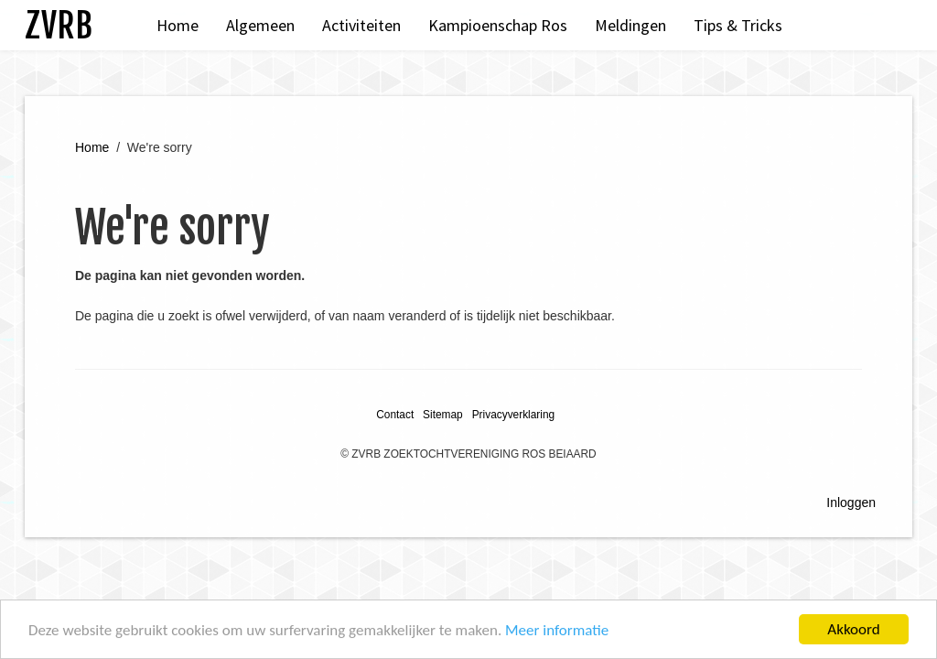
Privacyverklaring (513, 414)
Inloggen (851, 502)
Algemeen (260, 25)
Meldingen (630, 25)
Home (177, 25)
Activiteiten (361, 25)
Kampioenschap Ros (497, 25)
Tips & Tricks (738, 25)
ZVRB (58, 25)
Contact (395, 414)
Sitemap (443, 414)
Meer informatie (557, 632)
